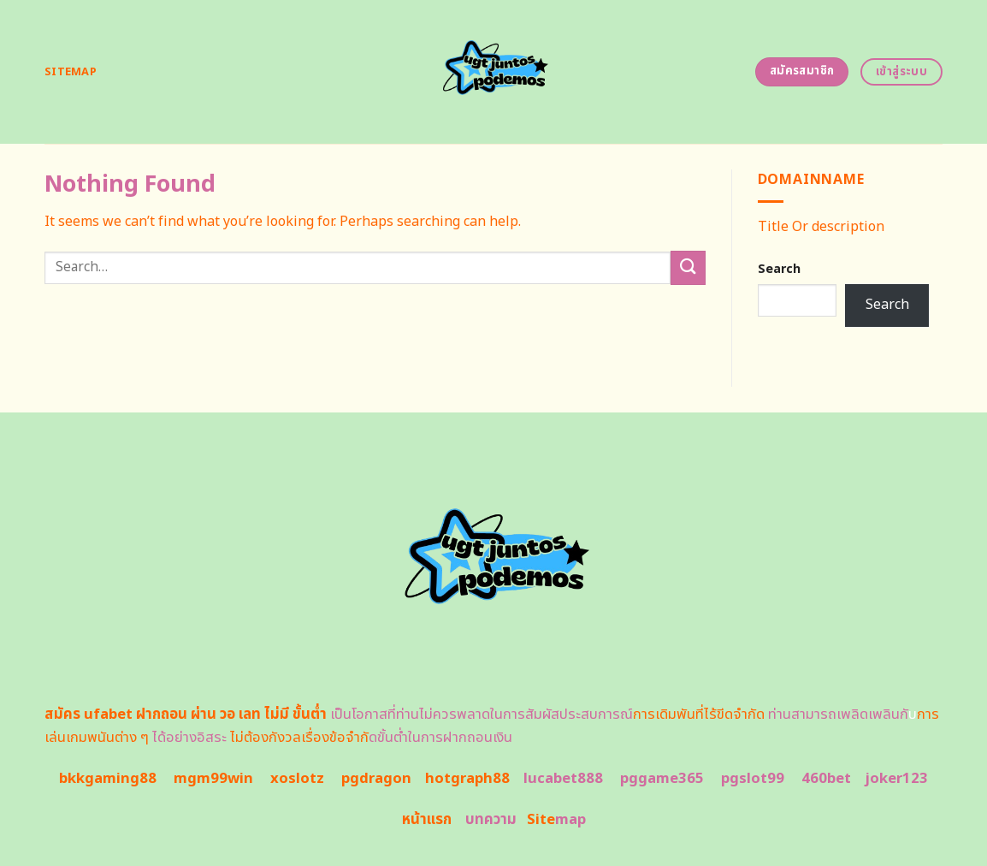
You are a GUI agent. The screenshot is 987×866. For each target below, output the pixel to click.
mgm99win (213, 779)
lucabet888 (563, 779)
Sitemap (70, 71)
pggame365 (662, 779)
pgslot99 (752, 779)
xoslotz (297, 779)
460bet (826, 779)
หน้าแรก (427, 820)
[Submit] (688, 267)
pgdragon (376, 779)
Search (779, 269)
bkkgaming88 (108, 779)
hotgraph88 (467, 779)
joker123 (896, 779)
